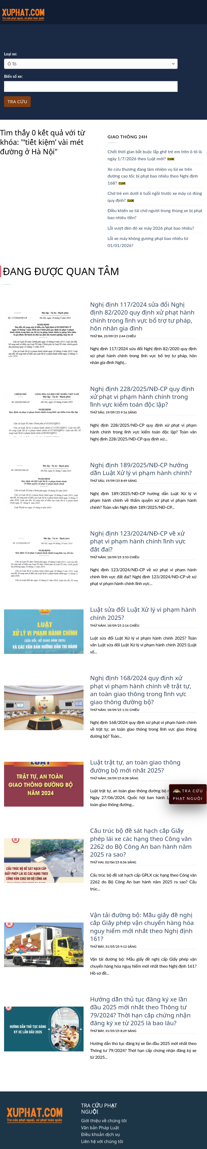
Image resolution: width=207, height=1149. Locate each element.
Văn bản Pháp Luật (100, 1112)
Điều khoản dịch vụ (100, 1119)
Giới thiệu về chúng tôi (104, 1105)
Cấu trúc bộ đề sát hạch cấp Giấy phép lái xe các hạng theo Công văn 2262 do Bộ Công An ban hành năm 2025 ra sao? (143, 829)
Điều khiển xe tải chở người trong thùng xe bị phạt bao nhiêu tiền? (155, 214)
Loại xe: (10, 54)
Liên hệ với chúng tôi (102, 1126)
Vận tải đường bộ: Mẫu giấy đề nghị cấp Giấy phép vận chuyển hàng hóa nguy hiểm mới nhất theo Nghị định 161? (140, 912)
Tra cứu (17, 101)
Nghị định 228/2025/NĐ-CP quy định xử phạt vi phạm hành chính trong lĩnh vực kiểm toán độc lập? (140, 395)
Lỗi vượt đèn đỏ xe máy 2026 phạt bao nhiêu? (151, 228)
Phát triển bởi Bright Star (103, 1142)
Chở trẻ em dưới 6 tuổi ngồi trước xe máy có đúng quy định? (155, 197)
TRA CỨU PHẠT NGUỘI (188, 794)
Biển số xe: (13, 76)
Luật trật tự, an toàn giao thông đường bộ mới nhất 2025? (134, 753)
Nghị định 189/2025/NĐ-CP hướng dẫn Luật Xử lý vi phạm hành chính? (139, 467)
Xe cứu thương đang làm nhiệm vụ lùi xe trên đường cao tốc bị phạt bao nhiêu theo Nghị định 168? (153, 175)
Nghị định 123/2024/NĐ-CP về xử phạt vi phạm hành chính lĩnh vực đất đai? (143, 535)
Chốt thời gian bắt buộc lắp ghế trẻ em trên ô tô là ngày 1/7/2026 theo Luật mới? (155, 155)
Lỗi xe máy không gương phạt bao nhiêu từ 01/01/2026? (148, 242)
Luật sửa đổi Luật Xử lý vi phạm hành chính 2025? (141, 602)
